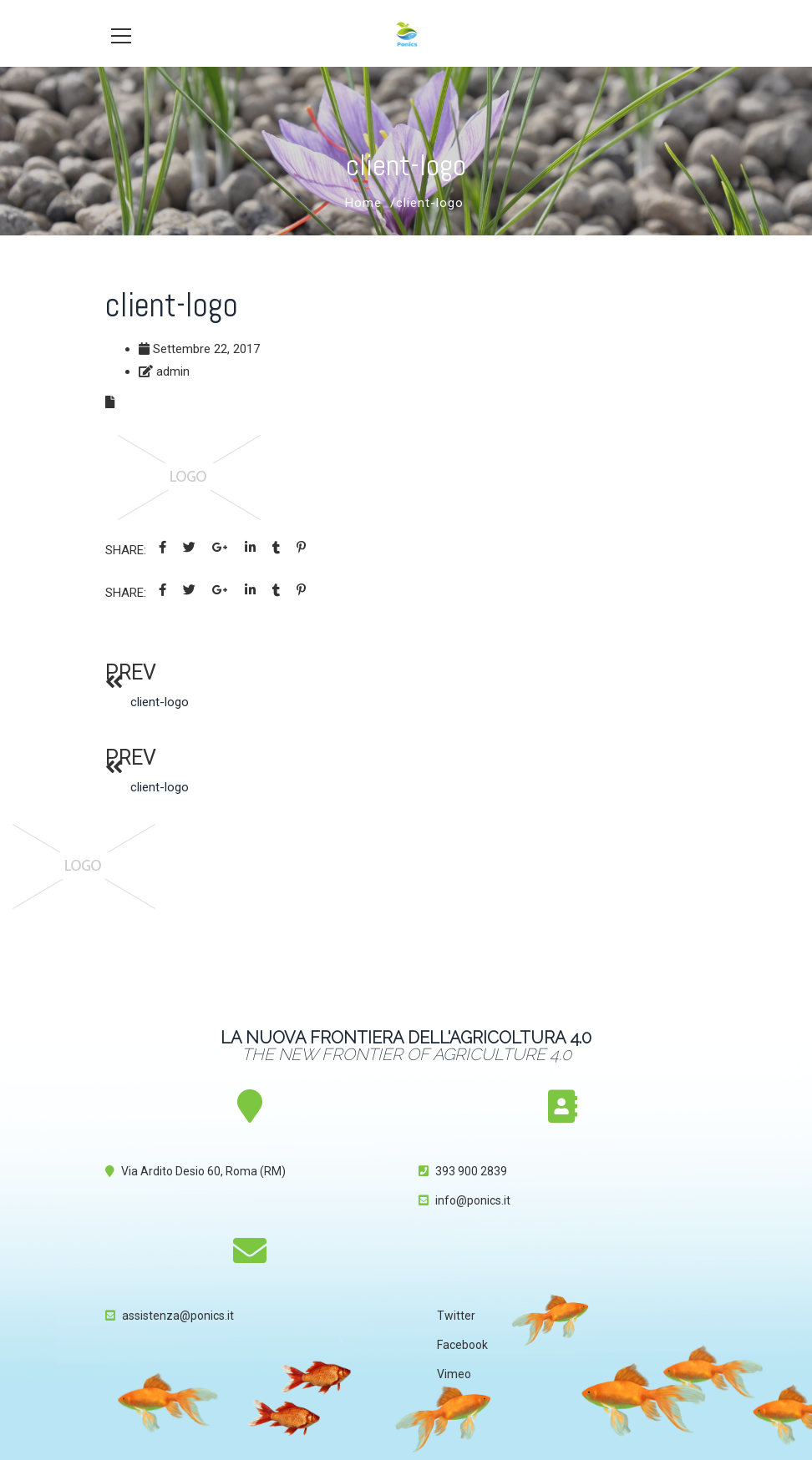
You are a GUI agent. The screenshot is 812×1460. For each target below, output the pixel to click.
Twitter (456, 1315)
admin (173, 371)
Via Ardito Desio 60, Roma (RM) (203, 1171)
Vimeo (454, 1374)
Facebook (462, 1344)
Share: (125, 550)
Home (363, 202)
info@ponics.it (472, 1200)
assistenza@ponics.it (178, 1315)
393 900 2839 (471, 1171)
